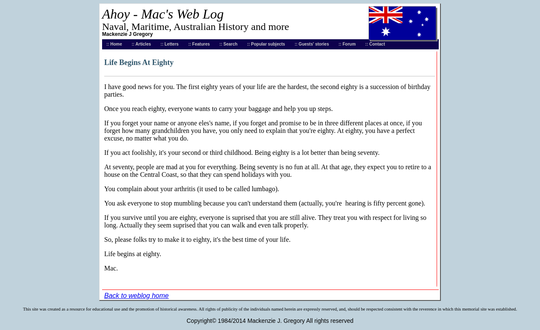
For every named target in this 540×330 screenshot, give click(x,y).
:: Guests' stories (311, 44)
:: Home (114, 44)
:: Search (228, 44)
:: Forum (347, 44)
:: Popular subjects (266, 44)
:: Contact (375, 44)
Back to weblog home (136, 295)
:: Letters (170, 44)
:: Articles (141, 44)
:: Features (199, 44)
